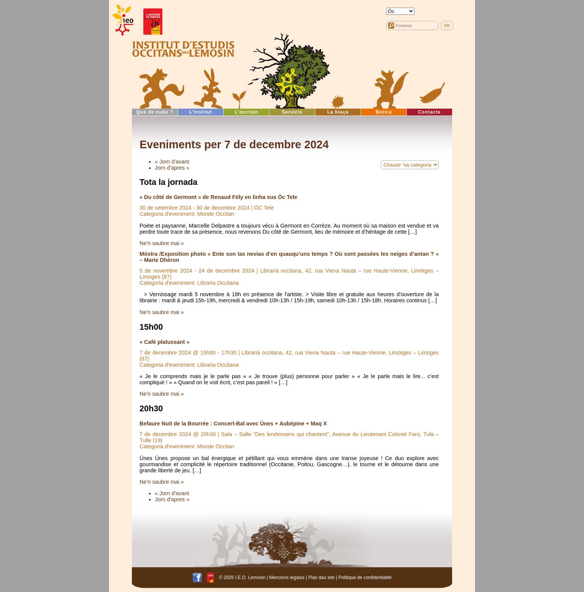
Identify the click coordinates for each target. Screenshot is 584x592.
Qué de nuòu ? (154, 112)
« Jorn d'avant (172, 162)
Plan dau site (321, 577)
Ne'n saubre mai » (162, 243)
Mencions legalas (287, 577)
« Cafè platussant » (164, 342)
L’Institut (200, 112)
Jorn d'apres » (172, 168)
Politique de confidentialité (365, 577)
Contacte (429, 112)
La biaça (337, 112)
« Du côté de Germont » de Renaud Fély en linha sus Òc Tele (218, 197)
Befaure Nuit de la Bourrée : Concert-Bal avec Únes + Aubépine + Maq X (233, 423)
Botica (383, 112)
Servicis (292, 112)
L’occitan (246, 112)
